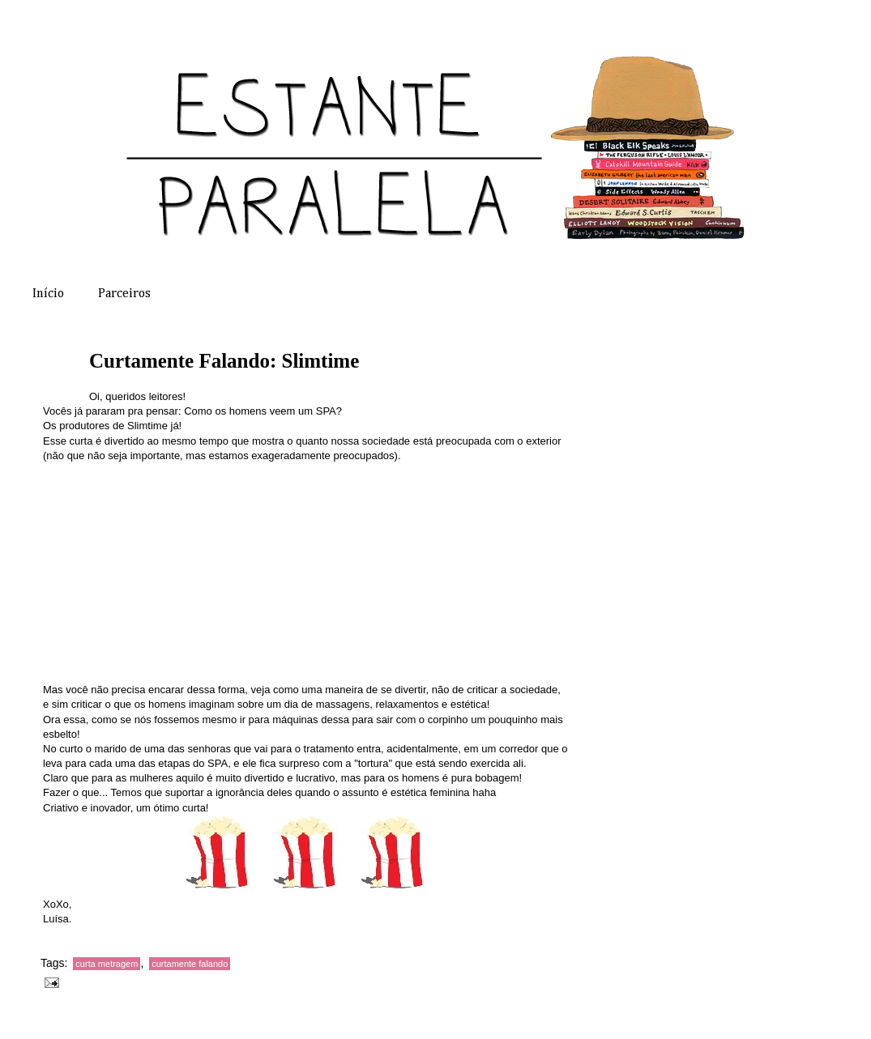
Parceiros (124, 293)
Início (48, 293)
